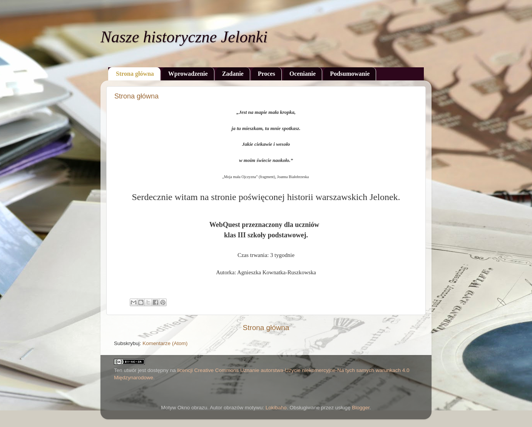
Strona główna (135, 73)
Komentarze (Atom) (164, 343)
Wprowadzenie (188, 73)
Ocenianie (302, 73)
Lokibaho (276, 407)
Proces (266, 73)
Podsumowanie (350, 73)
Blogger (361, 407)
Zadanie (233, 73)
